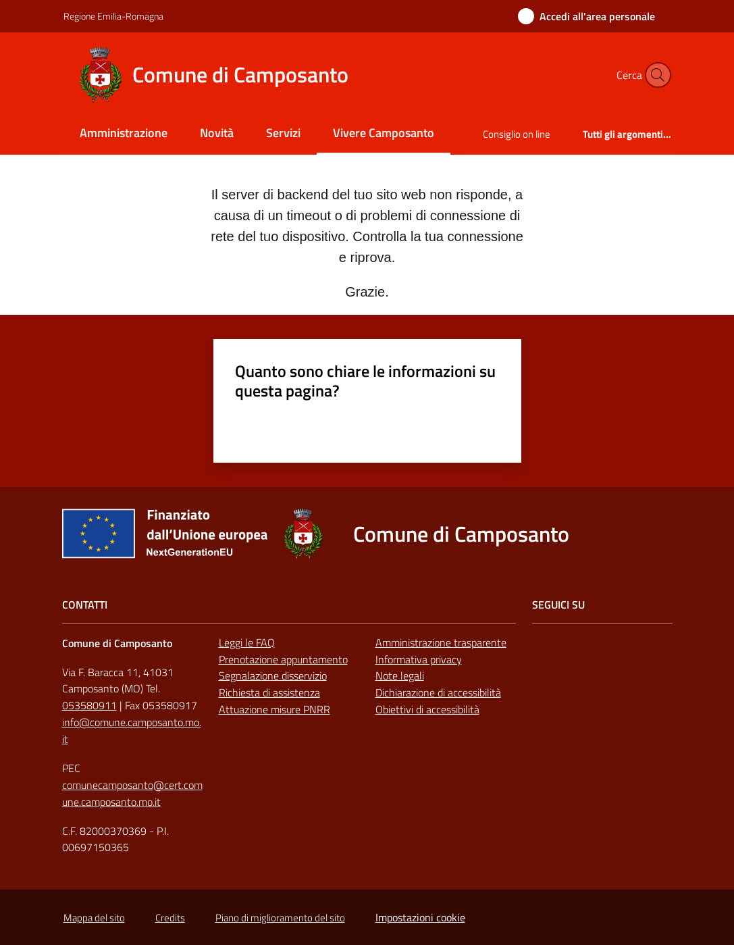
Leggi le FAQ (247, 642)
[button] (655, 75)
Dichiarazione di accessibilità (438, 692)
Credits (170, 917)
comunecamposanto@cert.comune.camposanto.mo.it (132, 793)
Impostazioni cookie (420, 917)
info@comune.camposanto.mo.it (131, 730)
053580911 (89, 705)
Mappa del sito (94, 917)
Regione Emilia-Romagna (113, 16)
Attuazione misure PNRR (274, 709)
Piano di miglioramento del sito (280, 917)
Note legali (399, 675)
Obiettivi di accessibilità (427, 709)
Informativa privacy (418, 659)
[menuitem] (123, 134)
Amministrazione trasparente (440, 642)
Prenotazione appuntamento (283, 659)
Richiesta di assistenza (269, 692)
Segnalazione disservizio (273, 675)
